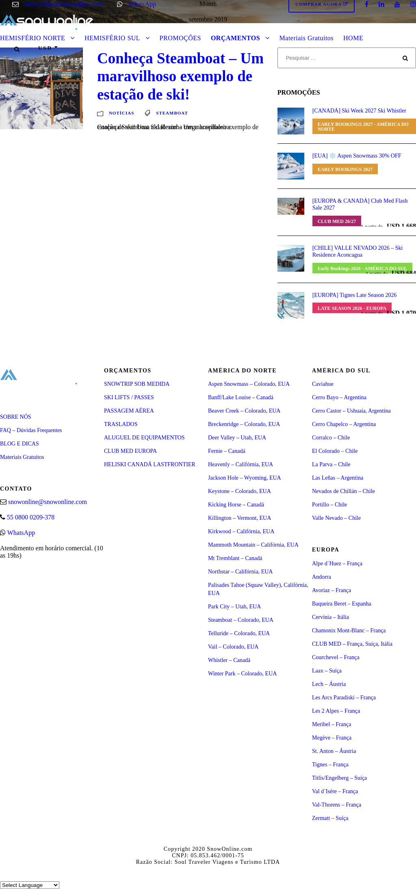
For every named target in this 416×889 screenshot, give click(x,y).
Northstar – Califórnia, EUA (240, 572)
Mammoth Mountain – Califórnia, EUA (253, 545)
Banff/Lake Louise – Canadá (240, 397)
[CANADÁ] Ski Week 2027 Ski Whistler (359, 111)
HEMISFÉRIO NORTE (32, 38)
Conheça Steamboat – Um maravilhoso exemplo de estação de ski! (180, 76)
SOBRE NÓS (15, 417)
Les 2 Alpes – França (336, 711)
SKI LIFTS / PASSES (129, 397)
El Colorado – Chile (335, 451)
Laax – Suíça (327, 671)
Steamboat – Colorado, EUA (240, 620)
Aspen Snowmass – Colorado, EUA (249, 384)
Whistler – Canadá (229, 660)
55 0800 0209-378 (30, 517)
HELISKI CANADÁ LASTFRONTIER (149, 464)
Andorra (321, 577)
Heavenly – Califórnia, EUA (240, 464)
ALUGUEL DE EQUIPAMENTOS (144, 438)
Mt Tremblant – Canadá (235, 558)
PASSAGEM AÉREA (129, 411)
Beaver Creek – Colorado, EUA (244, 411)
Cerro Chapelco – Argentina (344, 424)
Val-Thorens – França (336, 805)
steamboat (172, 112)
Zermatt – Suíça (330, 818)
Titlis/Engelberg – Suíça (339, 778)
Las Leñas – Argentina (337, 478)
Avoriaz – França (331, 590)
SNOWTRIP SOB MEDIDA (136, 384)
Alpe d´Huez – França (337, 563)
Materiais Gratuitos (307, 38)
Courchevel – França (336, 657)
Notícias (121, 112)
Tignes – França (330, 764)
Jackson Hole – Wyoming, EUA (244, 478)
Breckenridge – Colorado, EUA (244, 424)
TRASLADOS (120, 424)
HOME (353, 38)
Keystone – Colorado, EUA (239, 491)
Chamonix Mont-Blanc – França (349, 630)
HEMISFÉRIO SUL (112, 38)
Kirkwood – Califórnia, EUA (241, 531)
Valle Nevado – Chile (336, 518)
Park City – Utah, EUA (234, 606)
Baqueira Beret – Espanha (341, 604)
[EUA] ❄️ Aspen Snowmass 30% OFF (356, 156)
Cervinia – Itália (330, 617)
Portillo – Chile (329, 505)
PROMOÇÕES (180, 38)
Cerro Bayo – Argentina (339, 397)
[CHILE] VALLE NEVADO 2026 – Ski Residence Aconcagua (357, 251)
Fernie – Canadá (226, 451)
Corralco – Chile (331, 438)
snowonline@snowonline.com (63, 4)
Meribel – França (331, 724)
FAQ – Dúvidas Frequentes (31, 430)
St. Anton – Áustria (334, 751)
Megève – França (331, 738)
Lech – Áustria (329, 684)
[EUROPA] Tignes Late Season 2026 (354, 295)
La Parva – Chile (331, 464)
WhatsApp (142, 4)
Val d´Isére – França (335, 791)
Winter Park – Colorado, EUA (242, 674)
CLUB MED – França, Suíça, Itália (352, 644)
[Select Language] (29, 885)
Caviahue (323, 384)
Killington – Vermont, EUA (239, 518)
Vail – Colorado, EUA (233, 647)
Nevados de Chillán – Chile (343, 491)
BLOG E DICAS (19, 444)
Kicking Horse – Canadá (236, 505)
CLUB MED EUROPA (130, 451)
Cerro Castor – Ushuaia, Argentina (351, 411)
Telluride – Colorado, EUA (239, 633)
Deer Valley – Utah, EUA (237, 438)
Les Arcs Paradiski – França (344, 697)
